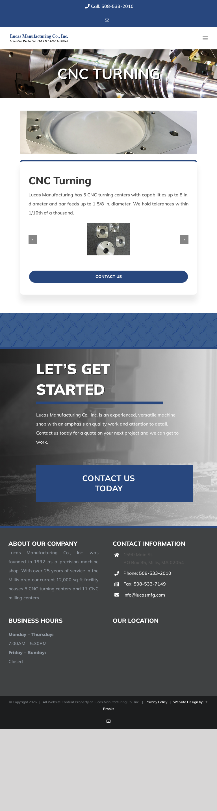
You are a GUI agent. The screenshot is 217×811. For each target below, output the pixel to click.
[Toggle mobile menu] (206, 38)
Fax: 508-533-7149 (144, 584)
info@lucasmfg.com (144, 595)
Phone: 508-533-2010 (147, 573)
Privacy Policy (156, 702)
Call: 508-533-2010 (109, 6)
